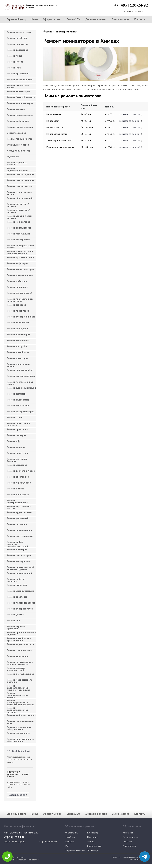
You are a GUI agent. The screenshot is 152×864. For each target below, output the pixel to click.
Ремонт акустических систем (19, 507)
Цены (34, 19)
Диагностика (129, 845)
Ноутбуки (70, 837)
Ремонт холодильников (20, 79)
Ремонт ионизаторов (18, 221)
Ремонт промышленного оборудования (20, 739)
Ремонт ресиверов (17, 524)
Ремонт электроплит (18, 239)
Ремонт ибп (13, 620)
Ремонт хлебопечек (18, 340)
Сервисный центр (16, 19)
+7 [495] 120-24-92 (131, 5)
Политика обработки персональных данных (130, 857)
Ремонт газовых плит (18, 233)
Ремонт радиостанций (19, 573)
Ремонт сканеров (16, 435)
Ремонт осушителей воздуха (18, 205)
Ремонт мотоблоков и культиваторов (19, 639)
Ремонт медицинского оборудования (19, 728)
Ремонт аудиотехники (19, 512)
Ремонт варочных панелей (17, 163)
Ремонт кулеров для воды (21, 375)
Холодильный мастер (18, 150)
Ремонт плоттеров (17, 452)
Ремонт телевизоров (18, 91)
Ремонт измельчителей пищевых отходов (20, 252)
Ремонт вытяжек (16, 393)
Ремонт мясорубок (17, 346)
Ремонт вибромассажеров (21, 715)
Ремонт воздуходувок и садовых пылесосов (20, 663)
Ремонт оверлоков (17, 596)
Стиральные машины (75, 850)
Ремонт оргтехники (17, 73)
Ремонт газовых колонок (20, 180)
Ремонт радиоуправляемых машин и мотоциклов (18, 687)
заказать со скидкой (129, 114)
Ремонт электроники (18, 732)
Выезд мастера (120, 19)
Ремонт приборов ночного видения (21, 633)
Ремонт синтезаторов (19, 555)
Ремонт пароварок (17, 286)
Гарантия (127, 841)
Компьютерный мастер (20, 138)
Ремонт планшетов (17, 43)
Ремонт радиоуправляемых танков (17, 694)
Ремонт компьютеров (19, 32)
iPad (67, 845)
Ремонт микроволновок (20, 275)
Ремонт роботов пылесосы (16, 580)
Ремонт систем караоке (20, 535)
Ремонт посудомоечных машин (20, 382)
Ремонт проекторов (18, 310)
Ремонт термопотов (18, 322)
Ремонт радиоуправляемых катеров (17, 709)
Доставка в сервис (96, 19)
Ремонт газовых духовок (20, 174)
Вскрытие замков (16, 132)
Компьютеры (93, 832)
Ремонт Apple (14, 55)
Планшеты (92, 837)
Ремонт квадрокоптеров (20, 411)
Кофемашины (71, 832)
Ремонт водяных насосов (20, 644)
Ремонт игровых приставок (16, 627)
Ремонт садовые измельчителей (16, 668)
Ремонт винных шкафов (20, 369)
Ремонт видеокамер (18, 399)
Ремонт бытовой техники (21, 97)
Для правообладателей (138, 859)
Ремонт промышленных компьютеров (20, 299)
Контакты (139, 19)
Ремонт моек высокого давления (19, 680)
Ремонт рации (15, 417)
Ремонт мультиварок (18, 334)
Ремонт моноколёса (18, 494)
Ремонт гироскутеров (19, 482)
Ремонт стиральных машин (18, 86)
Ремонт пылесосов (17, 584)
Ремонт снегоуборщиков (20, 673)
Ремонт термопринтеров (21, 470)
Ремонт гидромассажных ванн (20, 722)
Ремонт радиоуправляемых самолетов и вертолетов (20, 701)
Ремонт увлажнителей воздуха (19, 216)
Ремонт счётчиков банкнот (17, 459)
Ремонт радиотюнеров (19, 530)
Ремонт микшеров (17, 549)
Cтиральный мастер (18, 144)
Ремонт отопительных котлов (19, 193)
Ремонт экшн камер (18, 405)
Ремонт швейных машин (20, 590)
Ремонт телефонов (17, 49)
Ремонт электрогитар (19, 561)
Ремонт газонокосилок (19, 650)
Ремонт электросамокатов (17, 501)
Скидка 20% (73, 19)
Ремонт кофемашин (18, 120)
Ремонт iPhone (15, 61)
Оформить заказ (52, 19)
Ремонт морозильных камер (18, 365)
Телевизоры (93, 850)
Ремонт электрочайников (21, 316)
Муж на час (13, 156)
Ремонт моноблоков (18, 352)
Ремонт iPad (14, 67)
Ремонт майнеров (17, 281)
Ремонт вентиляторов (19, 227)
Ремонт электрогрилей (19, 292)
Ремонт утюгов (15, 614)
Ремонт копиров (16, 447)
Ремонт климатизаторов (20, 269)
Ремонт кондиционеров (20, 103)
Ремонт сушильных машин (21, 387)
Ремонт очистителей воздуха (18, 210)
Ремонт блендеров (17, 328)
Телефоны (70, 841)
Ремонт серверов (16, 304)
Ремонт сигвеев (15, 488)
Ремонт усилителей (17, 518)
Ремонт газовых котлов (20, 186)
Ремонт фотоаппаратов (20, 115)
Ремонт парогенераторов (21, 602)
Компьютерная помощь (20, 126)
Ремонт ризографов (18, 476)
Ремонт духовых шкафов (20, 257)
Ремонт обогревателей (20, 198)
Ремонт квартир (16, 109)
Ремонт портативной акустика (18, 424)
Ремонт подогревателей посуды (20, 246)
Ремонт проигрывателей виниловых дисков (20, 568)
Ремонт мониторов (17, 358)
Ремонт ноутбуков (17, 37)
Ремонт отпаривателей (20, 608)
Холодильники (94, 845)
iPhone (90, 841)
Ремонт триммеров (17, 656)
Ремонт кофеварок (17, 263)
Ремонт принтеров (17, 429)
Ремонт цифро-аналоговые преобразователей (17, 543)
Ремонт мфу (13, 441)
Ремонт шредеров (17, 464)
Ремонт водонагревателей (17, 169)
